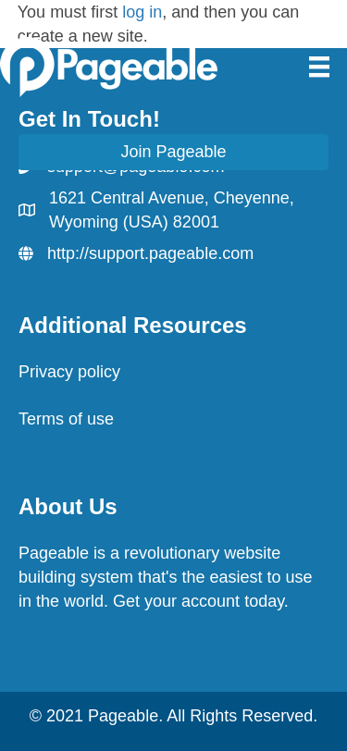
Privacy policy (69, 372)
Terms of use (66, 419)
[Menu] (319, 66)
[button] (173, 152)
